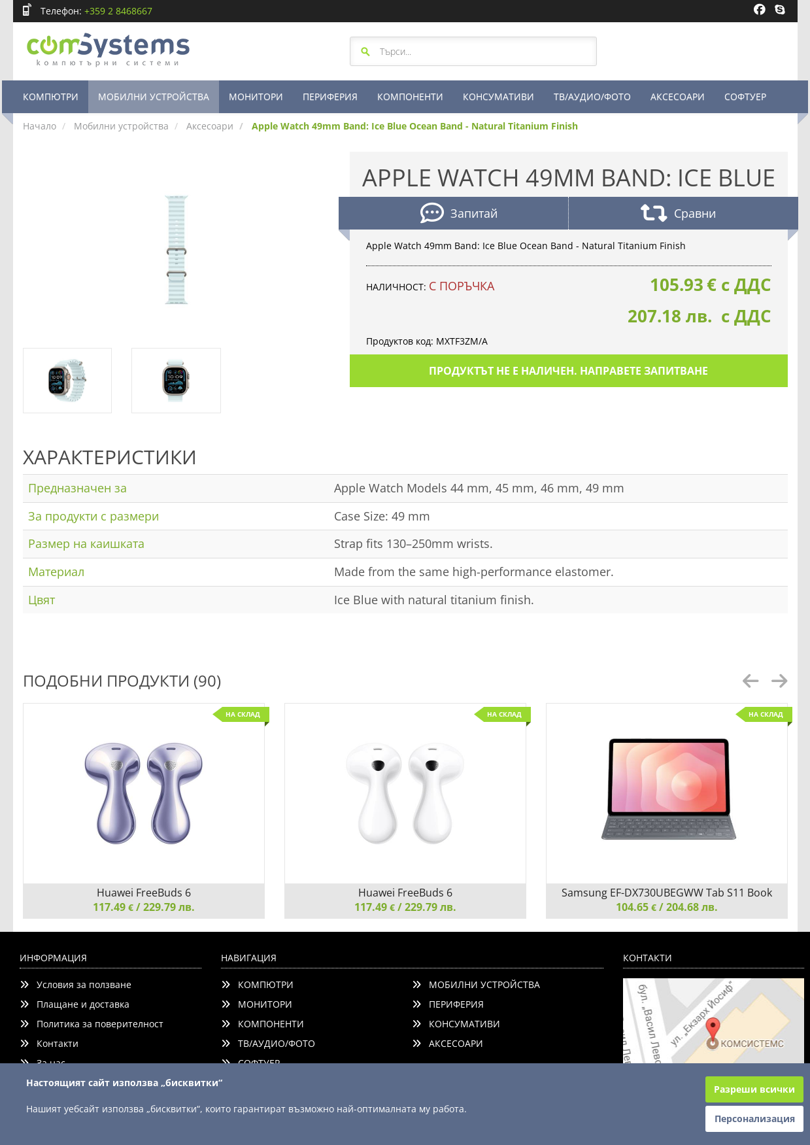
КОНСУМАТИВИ (498, 96)
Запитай (459, 214)
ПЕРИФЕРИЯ (330, 96)
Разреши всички (754, 1089)
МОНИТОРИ (256, 96)
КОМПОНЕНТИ (410, 96)
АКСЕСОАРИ (677, 96)
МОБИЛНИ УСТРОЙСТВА (153, 96)
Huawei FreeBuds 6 (144, 892)
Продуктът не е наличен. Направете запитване (568, 371)
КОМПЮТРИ (50, 96)
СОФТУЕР (745, 96)
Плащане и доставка (74, 1004)
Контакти (49, 1043)
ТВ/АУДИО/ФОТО (592, 96)
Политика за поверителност (91, 1023)
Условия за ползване (75, 984)
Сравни (678, 214)
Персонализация (755, 1118)
